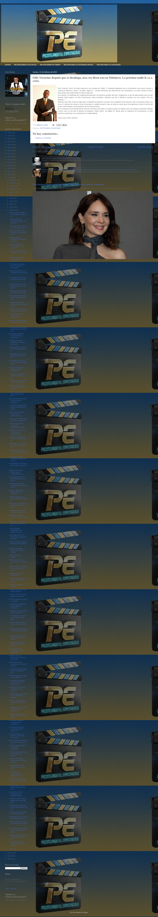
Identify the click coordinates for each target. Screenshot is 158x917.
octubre (12, 186)
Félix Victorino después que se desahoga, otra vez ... (17, 780)
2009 (9, 856)
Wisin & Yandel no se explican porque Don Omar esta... (17, 735)
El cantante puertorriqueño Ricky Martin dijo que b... (18, 381)
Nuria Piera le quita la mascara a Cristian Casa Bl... (18, 517)
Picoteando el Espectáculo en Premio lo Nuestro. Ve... (18, 523)
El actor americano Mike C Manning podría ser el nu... (18, 702)
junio (11, 198)
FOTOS (8, 65)
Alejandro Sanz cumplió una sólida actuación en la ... (18, 214)
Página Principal (95, 147)
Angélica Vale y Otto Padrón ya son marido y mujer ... (18, 715)
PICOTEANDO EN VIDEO (50, 65)
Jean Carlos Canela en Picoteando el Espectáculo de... (16, 414)
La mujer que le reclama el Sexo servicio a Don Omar (18, 568)
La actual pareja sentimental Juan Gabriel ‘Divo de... (16, 530)
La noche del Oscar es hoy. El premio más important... (16, 246)
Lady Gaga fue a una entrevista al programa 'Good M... (17, 537)
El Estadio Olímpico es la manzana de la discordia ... (18, 272)
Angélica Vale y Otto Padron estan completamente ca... (16, 472)
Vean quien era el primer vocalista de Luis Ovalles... (17, 689)
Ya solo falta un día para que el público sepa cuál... (17, 617)
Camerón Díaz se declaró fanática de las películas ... (18, 322)
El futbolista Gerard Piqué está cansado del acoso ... (18, 630)
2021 (9, 147)
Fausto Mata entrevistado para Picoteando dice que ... (17, 297)
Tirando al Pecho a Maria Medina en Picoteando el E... (17, 800)
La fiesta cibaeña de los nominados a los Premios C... (17, 492)
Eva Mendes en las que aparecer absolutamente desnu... (18, 362)
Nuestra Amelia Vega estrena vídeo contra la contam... (17, 760)
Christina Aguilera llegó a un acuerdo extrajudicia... (17, 747)
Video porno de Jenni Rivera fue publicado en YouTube (60, 158)
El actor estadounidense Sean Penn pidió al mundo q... (17, 644)
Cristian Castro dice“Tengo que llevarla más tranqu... (18, 754)
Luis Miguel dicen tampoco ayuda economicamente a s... (18, 329)
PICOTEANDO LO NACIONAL (109, 65)
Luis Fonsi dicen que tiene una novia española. (18, 813)
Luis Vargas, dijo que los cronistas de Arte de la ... (17, 279)
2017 (9, 159)
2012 (9, 174)
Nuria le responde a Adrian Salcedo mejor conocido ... (18, 252)
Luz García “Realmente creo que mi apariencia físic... (17, 232)
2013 (9, 171)
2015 (9, 165)
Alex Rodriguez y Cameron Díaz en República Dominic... (18, 695)
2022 (9, 144)
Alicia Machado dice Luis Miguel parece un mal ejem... (17, 286)
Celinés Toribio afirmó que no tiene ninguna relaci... (18, 310)
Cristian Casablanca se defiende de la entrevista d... (18, 498)
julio (10, 195)
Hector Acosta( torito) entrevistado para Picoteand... (16, 259)
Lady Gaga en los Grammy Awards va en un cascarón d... (18, 709)
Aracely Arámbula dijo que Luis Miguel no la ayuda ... (18, 823)
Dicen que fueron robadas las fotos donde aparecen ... (18, 400)
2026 (9, 132)
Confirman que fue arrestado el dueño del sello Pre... (17, 221)
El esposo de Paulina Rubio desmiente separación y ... (16, 369)
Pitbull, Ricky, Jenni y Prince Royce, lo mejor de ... (17, 561)
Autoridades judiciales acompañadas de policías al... (16, 335)
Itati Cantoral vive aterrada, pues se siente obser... (18, 741)
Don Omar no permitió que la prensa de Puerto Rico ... (18, 505)
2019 (9, 153)
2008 (9, 859)
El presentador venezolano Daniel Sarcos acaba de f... (18, 465)
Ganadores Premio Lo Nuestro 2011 (16, 574)
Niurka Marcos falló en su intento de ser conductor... (17, 315)
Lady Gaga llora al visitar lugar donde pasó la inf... (18, 511)
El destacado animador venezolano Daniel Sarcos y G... (17, 729)
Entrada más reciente (43, 147)
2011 (9, 177)
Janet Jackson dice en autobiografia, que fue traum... (17, 478)
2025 (9, 136)
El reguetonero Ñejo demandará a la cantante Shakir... (16, 794)
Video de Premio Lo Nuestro (15, 556)
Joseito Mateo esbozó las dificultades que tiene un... (17, 355)
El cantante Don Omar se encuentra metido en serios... (17, 637)
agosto (11, 192)
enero (11, 849)
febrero (12, 210)
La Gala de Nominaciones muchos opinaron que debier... (18, 407)
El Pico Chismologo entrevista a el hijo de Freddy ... (17, 550)
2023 (9, 141)
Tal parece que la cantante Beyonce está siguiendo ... (18, 543)
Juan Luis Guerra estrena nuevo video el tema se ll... (17, 624)
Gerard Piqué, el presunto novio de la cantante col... (18, 445)
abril (11, 204)
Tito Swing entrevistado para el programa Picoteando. (17, 266)
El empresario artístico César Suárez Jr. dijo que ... (17, 767)
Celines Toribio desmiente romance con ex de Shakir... (17, 580)
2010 (9, 853)
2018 (9, 156)
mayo (11, 201)
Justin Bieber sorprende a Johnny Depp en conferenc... (17, 606)
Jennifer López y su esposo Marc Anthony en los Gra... (17, 657)
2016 (9, 162)
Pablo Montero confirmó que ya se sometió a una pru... (18, 807)
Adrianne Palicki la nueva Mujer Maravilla (17, 590)
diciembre (12, 180)
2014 (9, 168)
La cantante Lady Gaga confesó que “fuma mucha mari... (17, 682)
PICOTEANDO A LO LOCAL (25, 65)
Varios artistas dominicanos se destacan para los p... (17, 774)
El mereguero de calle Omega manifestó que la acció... (18, 485)
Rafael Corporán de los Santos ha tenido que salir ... (17, 787)
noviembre (13, 183)
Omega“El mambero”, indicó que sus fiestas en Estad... (18, 304)
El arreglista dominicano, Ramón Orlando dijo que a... (18, 452)
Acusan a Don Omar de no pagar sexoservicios (18, 595)
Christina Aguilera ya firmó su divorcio (18, 600)
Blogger (85, 912)
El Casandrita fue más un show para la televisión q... (17, 349)
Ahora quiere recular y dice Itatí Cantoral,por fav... (18, 817)
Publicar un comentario (43, 138)
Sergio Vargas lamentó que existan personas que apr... (18, 836)
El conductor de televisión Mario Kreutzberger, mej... (17, 375)
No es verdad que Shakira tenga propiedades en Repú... (18, 830)
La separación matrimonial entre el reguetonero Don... (18, 670)
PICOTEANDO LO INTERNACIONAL (78, 65)
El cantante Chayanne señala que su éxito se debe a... (17, 843)
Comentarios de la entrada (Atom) (53, 151)
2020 (9, 150)
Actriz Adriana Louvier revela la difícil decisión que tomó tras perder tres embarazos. (69, 184)
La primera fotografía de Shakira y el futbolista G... (17, 438)
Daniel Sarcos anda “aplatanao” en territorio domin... (18, 664)
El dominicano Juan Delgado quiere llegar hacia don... (17, 342)
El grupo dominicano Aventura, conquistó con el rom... (18, 387)
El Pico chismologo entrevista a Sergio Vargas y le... (16, 650)
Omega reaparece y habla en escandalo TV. (18, 676)
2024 (9, 138)
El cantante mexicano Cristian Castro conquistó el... (16, 722)
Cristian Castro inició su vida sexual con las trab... (17, 393)
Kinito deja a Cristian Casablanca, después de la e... (17, 458)
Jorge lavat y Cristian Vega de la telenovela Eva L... (18, 419)
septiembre (13, 189)
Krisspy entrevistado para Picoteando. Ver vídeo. (17, 291)
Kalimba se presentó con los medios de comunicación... (17, 432)
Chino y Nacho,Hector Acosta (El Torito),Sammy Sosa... (17, 425)
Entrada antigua (145, 147)
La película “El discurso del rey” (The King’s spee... (18, 227)
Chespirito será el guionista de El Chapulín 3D (18, 611)
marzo (11, 207)
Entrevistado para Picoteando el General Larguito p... (17, 239)
